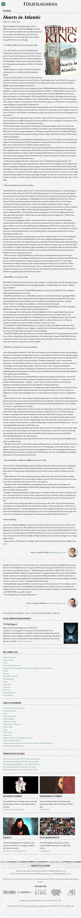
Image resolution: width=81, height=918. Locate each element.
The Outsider (8, 695)
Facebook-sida (40, 879)
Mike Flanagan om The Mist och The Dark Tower (20, 770)
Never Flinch (8, 660)
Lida (5, 714)
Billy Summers (9, 679)
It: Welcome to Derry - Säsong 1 (14, 708)
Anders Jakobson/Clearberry (36, 906)
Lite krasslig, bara (10, 692)
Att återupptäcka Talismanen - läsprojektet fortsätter (22, 764)
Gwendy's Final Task (11, 676)
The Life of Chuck (10, 722)
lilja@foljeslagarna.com (58, 552)
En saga (6, 674)
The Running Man (10, 711)
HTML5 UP (69, 906)
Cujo (5, 663)
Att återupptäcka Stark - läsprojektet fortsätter (20, 767)
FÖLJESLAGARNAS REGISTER (49, 837)
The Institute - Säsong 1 (12, 724)
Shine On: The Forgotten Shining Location (18, 738)
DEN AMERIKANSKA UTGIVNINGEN (51, 796)
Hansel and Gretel (10, 657)
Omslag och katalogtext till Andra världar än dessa (21, 762)
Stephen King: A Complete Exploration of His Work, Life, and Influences (28, 668)
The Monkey (8, 732)
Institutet (7, 687)
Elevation (7, 690)
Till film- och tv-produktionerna (15, 851)
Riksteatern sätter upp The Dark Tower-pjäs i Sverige (22, 759)
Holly (6, 671)
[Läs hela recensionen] (25, 641)
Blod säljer (7, 684)
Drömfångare (10, 624)
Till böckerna (45, 809)
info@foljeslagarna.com (57, 871)
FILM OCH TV (7, 837)
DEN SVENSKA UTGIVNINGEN (12, 796)
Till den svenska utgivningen (14, 809)
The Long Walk (9, 719)
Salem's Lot (8, 735)
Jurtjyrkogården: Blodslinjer (13, 746)
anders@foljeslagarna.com (57, 603)
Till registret (45, 851)
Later (6, 682)
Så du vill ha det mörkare (12, 665)
